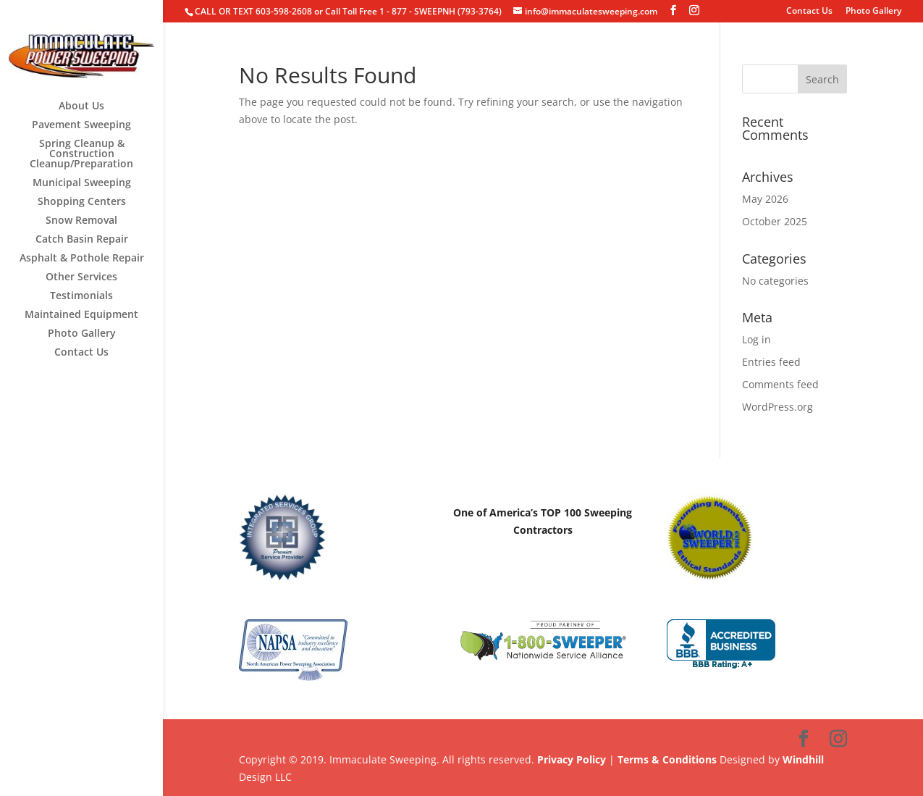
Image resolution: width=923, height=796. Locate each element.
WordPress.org (777, 407)
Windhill (803, 759)
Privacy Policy (571, 759)
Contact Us (809, 12)
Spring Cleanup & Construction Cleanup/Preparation (81, 154)
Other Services (81, 277)
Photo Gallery (873, 12)
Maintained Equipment (81, 315)
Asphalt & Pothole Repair (82, 258)
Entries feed (771, 362)
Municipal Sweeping (82, 183)
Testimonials (81, 296)
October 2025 (774, 221)
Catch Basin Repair (81, 240)
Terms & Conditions (667, 759)
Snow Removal (81, 221)
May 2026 (765, 199)
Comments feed (780, 384)
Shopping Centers (82, 202)
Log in (756, 339)
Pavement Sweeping (81, 125)
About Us (81, 106)
